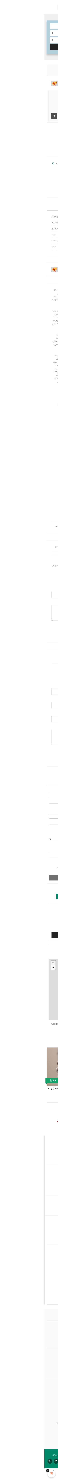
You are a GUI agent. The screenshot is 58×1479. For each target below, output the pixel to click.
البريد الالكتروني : (43, 700)
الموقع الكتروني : (44, 713)
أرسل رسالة (29, 878)
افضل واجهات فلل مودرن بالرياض (25, 527)
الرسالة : (49, 822)
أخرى (45, 927)
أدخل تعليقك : (44, 603)
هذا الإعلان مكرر (40, 916)
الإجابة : (50, 850)
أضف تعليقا (43, 755)
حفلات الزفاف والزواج (42, 68)
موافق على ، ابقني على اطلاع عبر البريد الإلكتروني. (32, 870)
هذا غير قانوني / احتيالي (37, 909)
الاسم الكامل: (44, 686)
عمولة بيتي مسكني (47, 1328)
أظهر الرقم (45, 180)
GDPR (37, 868)
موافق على (37, 862)
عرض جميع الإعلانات (33, 171)
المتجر (53, 1358)
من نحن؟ (52, 1335)
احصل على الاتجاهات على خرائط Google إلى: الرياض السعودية (27, 1026)
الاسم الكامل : (47, 790)
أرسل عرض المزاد (41, 631)
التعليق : (46, 727)
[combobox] (29, 40)
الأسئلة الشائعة (49, 1331)
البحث (29, 46)
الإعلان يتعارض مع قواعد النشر (33, 924)
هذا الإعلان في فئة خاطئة (36, 920)
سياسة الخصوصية (47, 1362)
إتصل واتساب (45, 186)
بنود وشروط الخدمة (47, 1366)
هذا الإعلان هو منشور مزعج (35, 913)
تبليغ (29, 935)
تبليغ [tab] (19, 896)
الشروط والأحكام (32, 862)
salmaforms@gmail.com (38, 190)
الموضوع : (48, 811)
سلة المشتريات (49, 1369)
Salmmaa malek (34, 164)
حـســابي (52, 1355)
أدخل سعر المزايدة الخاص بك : (37, 589)
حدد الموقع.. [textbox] (46, 40)
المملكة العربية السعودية (43, 143)
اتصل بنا (52, 1339)
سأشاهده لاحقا (39, 896)
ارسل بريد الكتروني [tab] (41, 778)
